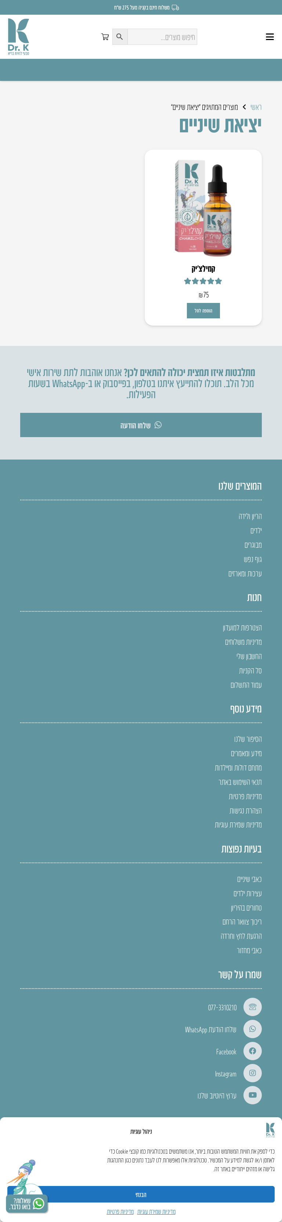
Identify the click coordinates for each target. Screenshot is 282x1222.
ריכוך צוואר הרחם (242, 921)
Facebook (226, 1051)
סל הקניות (250, 670)
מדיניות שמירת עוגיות (156, 1211)
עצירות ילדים (248, 893)
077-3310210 (222, 1007)
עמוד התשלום (246, 684)
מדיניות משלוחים (243, 641)
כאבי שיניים (249, 878)
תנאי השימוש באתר (240, 781)
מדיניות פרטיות (120, 1211)
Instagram (225, 1073)
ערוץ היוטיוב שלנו (217, 1095)
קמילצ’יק (203, 268)
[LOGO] (18, 36)
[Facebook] (249, 1051)
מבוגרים (253, 544)
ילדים (256, 530)
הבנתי (141, 1194)
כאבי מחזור (249, 950)
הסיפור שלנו (248, 738)
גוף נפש (253, 559)
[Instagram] (249, 1073)
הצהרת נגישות (245, 810)
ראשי (256, 106)
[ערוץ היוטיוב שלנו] (249, 1095)
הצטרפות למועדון (242, 627)
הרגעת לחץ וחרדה (241, 935)
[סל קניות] (105, 37)
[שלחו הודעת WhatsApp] (249, 1029)
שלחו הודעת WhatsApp (210, 1029)
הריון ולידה (250, 516)
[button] (269, 37)
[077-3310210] (249, 1007)
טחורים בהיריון (246, 907)
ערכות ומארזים (245, 573)
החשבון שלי (249, 656)
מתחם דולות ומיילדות (238, 767)
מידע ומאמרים (246, 753)
